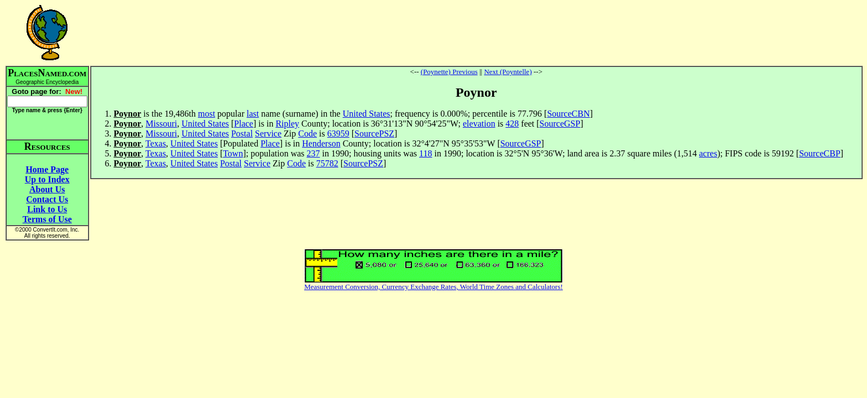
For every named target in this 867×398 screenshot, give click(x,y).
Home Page (47, 169)
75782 (327, 163)
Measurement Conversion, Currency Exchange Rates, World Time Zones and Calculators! (433, 286)
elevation (479, 123)
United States (366, 113)
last (253, 113)
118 (425, 153)
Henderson (321, 143)
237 (313, 153)
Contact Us (47, 199)
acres (708, 153)
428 (512, 123)
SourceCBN (568, 113)
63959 (338, 133)
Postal (242, 133)
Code (307, 133)
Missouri (161, 123)
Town (233, 153)
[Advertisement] (476, 32)
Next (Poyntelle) (507, 71)
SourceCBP (819, 153)
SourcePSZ (374, 133)
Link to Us (47, 209)
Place (243, 123)
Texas (155, 143)
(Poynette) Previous (449, 71)
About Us (47, 189)
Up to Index (47, 179)
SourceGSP (560, 123)
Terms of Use (47, 219)
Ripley (287, 123)
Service (268, 133)
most (206, 113)
